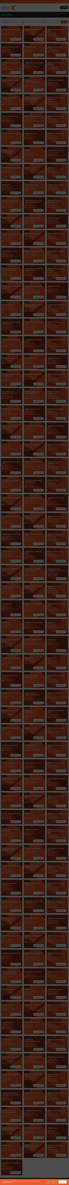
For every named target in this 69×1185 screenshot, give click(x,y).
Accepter (63, 1182)
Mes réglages (52, 1182)
